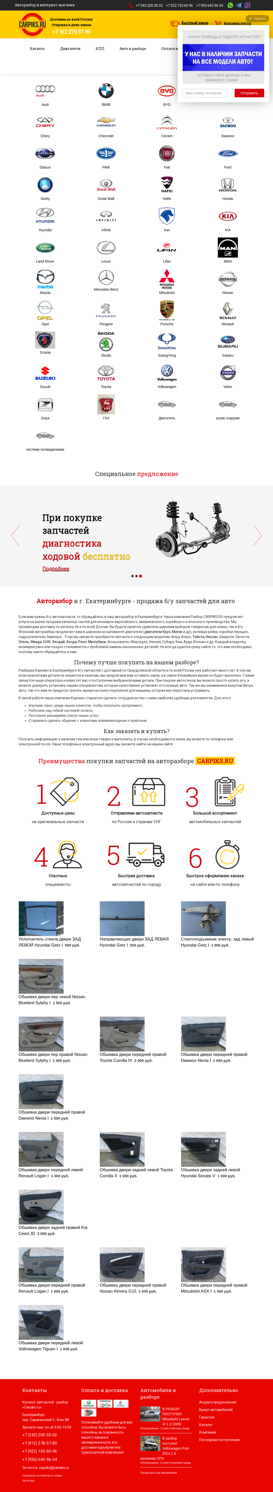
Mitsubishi (167, 293)
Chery (45, 136)
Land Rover (45, 261)
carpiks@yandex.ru (54, 1468)
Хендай (58, 642)
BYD (167, 105)
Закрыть (257, 18)
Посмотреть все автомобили (158, 1472)
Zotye (45, 418)
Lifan (167, 261)
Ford (227, 167)
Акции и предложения (217, 1402)
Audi (45, 105)
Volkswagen (167, 387)
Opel (45, 324)
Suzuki (45, 387)
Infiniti (106, 230)
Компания (207, 1432)
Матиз (177, 632)
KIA (228, 230)
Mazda (45, 293)
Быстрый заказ (195, 23)
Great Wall (106, 199)
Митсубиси (97, 642)
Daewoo (227, 136)
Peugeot (106, 324)
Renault (228, 324)
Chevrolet (106, 136)
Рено (82, 642)
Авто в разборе (132, 48)
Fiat (167, 167)
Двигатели (70, 48)
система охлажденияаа (45, 449)
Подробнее (55, 569)
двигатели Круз (157, 632)
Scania (45, 352)
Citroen (167, 136)
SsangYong (167, 355)
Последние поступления (219, 1440)
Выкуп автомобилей (216, 1410)
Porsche (167, 324)
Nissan (227, 293)
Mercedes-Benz (106, 289)
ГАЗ (106, 418)
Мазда (36, 642)
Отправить (249, 93)
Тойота (198, 637)
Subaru (227, 355)
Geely (45, 199)
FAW (106, 167)
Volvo (228, 387)
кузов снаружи (227, 418)
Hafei (167, 199)
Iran (167, 230)
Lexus (106, 261)
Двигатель (167, 418)
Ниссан (212, 637)
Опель (24, 642)
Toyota (106, 387)
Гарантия (207, 1417)
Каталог (37, 48)
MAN (228, 261)
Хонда (71, 642)
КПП (100, 48)
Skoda (106, 355)
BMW (106, 105)
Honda (228, 199)
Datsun (45, 167)
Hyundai (45, 230)
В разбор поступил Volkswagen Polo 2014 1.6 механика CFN (164, 1448)
